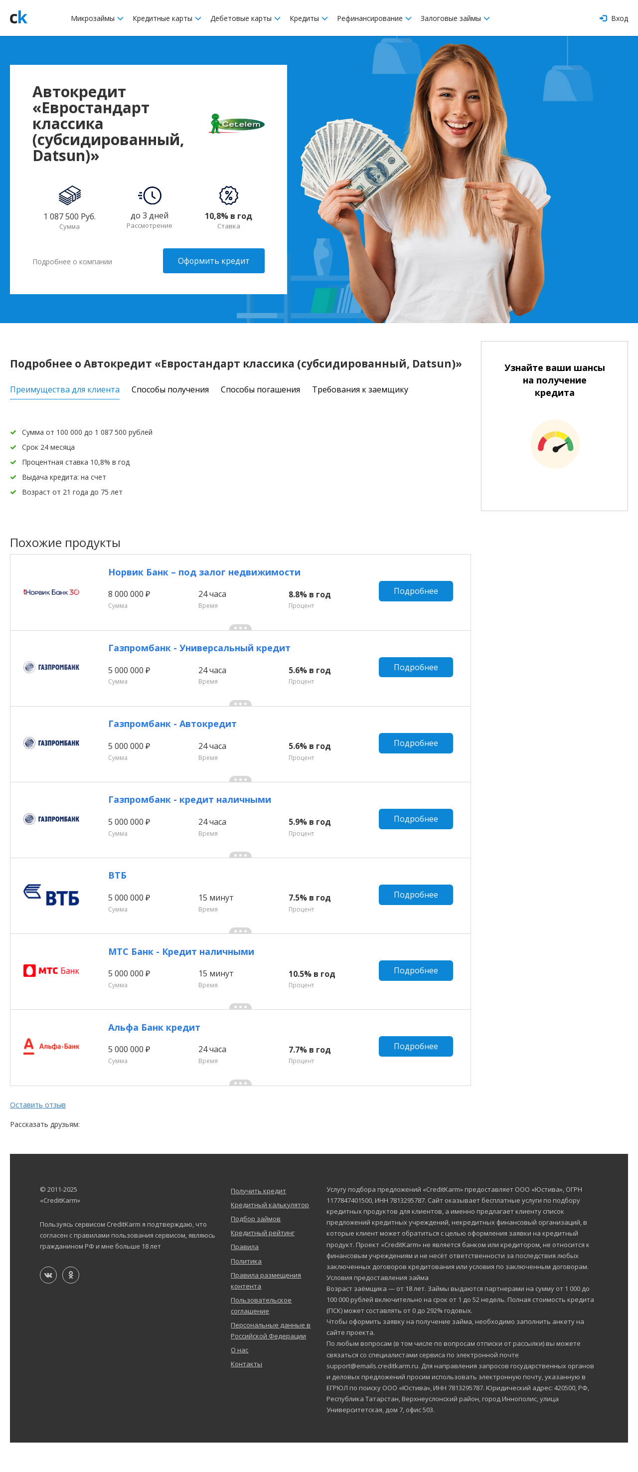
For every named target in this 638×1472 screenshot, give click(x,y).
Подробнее (417, 592)
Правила (245, 1276)
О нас (239, 1379)
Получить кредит (258, 1220)
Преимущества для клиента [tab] (65, 387)
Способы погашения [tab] (260, 387)
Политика (246, 1290)
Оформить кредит (213, 260)
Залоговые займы (455, 18)
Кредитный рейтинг (263, 1262)
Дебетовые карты (245, 18)
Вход (614, 18)
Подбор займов (256, 1248)
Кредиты (309, 18)
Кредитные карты (167, 18)
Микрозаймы (97, 18)
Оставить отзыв (38, 1133)
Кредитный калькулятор (270, 1234)
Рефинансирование (374, 18)
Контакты (246, 1393)
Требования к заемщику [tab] (360, 387)
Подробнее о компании (72, 260)
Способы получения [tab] (170, 387)
